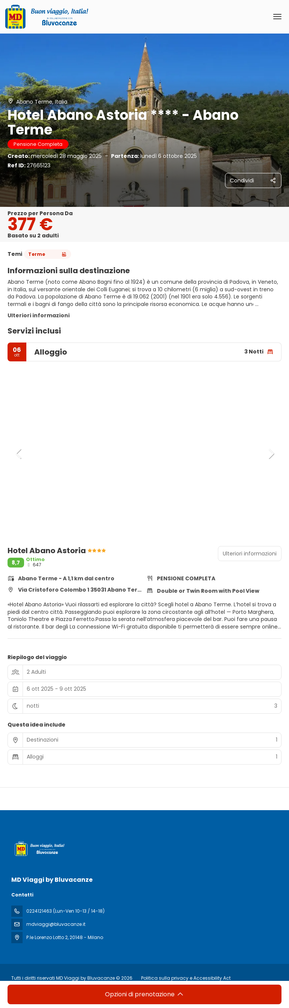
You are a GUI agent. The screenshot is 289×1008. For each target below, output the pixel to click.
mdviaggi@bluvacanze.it (55, 924)
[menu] (277, 17)
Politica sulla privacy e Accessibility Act (186, 978)
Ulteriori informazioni (39, 315)
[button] (18, 453)
